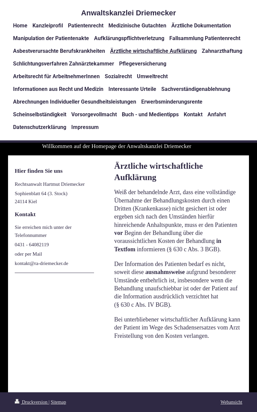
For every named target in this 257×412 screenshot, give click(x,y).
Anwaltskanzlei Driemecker (128, 13)
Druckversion (32, 402)
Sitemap (58, 402)
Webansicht (231, 402)
